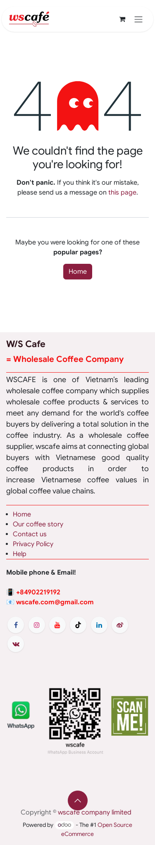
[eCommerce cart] (122, 19)
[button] (77, 800)
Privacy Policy (33, 544)
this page (122, 192)
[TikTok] (78, 625)
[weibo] (120, 625)
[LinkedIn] (99, 625)
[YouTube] (57, 625)
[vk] (15, 644)
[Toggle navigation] (138, 19)
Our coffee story (38, 524)
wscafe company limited (94, 812)
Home (78, 272)
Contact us (30, 534)
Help (19, 554)
